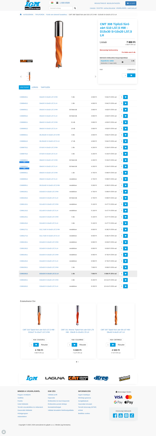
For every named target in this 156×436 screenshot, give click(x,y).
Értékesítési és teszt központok (58, 400)
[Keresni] (75, 8)
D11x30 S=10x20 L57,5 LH (49, 210)
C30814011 (24, 254)
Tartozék (45, 87)
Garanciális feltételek (25, 410)
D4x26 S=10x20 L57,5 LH (48, 103)
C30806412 (24, 141)
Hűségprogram (23, 413)
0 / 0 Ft (130, 3)
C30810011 (24, 191)
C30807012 (24, 153)
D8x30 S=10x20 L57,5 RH (49, 160)
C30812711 (24, 229)
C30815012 (24, 273)
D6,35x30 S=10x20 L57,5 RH (50, 134)
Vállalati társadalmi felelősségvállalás (61, 410)
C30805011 (24, 109)
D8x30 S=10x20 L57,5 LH (48, 166)
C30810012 (24, 197)
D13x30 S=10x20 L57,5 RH (49, 242)
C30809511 (24, 185)
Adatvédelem (22, 416)
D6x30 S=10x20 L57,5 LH (48, 128)
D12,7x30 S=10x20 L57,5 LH (49, 235)
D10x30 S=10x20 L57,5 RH (49, 191)
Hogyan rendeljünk (24, 394)
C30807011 (24, 147)
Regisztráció (100, 3)
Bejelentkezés (113, 3)
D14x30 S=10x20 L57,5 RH (49, 254)
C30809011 (24, 172)
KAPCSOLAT (132, 8)
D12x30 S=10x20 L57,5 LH (49, 223)
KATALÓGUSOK (109, 8)
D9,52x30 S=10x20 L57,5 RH (50, 185)
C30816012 (24, 286)
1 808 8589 (65, 3)
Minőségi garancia (84, 397)
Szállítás (20, 397)
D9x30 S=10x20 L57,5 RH (49, 172)
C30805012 (24, 115)
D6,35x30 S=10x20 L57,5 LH (49, 141)
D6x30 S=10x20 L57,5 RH (49, 122)
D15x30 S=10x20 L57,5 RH (49, 267)
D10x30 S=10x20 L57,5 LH (49, 197)
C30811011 (24, 204)
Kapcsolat (51, 397)
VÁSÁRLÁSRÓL (121, 8)
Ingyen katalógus (84, 394)
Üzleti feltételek (23, 403)
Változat (24, 87)
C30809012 (24, 178)
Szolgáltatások (83, 400)
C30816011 (24, 279)
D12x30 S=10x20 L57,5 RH (49, 216)
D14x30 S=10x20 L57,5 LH (49, 260)
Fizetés (20, 400)
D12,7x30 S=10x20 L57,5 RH (50, 229)
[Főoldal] (20, 14)
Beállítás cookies (84, 413)
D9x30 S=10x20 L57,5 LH (48, 178)
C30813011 (24, 242)
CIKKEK (93, 8)
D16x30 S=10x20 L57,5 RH (49, 279)
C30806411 (24, 134)
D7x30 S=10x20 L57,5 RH (49, 147)
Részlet (44, 344)
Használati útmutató (85, 403)
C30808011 (24, 160)
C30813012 (24, 248)
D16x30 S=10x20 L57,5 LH (49, 286)
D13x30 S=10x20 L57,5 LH (49, 248)
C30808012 (24, 166)
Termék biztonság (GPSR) (87, 406)
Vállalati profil (52, 394)
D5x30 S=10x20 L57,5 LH (48, 115)
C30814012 (24, 260)
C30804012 (24, 103)
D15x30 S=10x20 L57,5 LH (49, 273)
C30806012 (24, 128)
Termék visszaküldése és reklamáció (30, 406)
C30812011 (24, 216)
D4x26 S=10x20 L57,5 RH (49, 96)
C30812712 (24, 235)
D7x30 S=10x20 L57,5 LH (48, 153)
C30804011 (24, 96)
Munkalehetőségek (54, 406)
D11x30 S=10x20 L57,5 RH (49, 204)
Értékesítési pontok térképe (57, 403)
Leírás (35, 87)
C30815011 (24, 267)
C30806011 (24, 122)
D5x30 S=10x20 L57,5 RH (49, 109)
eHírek (80, 410)
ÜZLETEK (99, 8)
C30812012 (24, 223)
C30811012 (24, 210)
